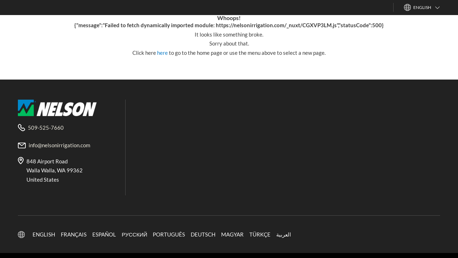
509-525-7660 (46, 127)
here (163, 52)
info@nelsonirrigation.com (59, 145)
